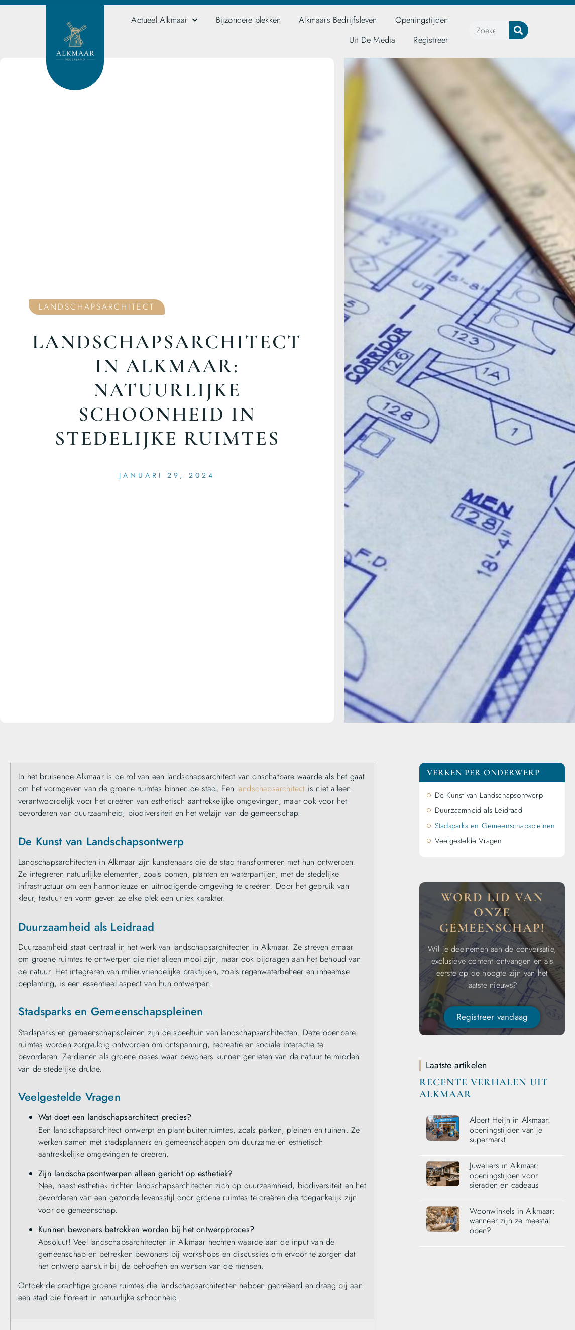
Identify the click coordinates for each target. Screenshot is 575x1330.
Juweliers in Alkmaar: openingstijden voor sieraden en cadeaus (504, 1175)
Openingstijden (421, 20)
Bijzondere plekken (248, 20)
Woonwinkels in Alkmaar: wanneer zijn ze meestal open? (512, 1220)
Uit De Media (372, 40)
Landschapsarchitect (97, 307)
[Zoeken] (518, 30)
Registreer (430, 40)
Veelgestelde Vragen (468, 840)
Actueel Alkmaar (164, 20)
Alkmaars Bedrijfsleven (338, 20)
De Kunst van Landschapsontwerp (489, 795)
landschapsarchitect (271, 788)
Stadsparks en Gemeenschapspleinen (495, 825)
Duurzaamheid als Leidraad (478, 810)
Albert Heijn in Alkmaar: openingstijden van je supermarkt (510, 1129)
